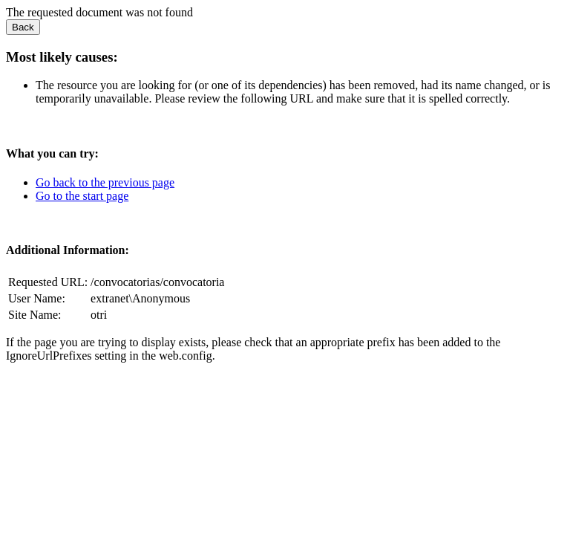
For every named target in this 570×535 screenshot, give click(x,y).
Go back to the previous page (105, 182)
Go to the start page (82, 195)
